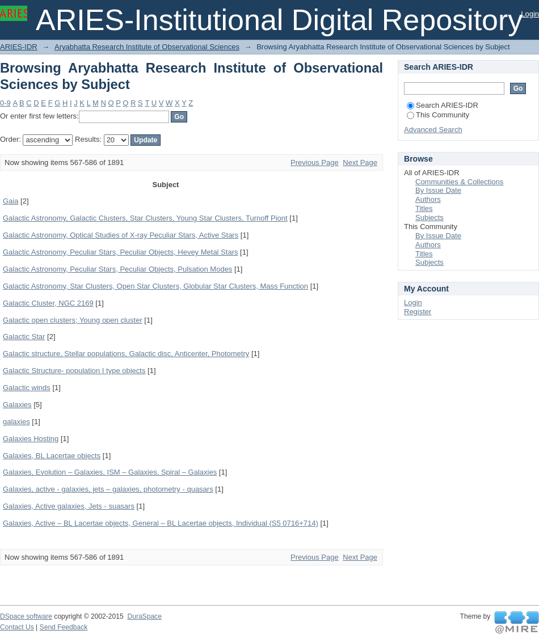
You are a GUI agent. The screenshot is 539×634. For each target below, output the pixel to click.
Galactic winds (26, 387)
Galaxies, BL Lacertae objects (51, 455)
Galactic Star (24, 336)
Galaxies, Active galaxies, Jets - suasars (68, 506)
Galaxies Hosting (30, 438)
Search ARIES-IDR (442, 105)
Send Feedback (64, 627)
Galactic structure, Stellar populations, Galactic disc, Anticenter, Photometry (126, 353)
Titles (424, 208)
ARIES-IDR (18, 47)
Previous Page (314, 162)
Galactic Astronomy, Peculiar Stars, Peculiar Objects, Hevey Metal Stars (120, 252)
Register (417, 311)
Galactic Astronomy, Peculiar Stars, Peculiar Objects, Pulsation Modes (117, 269)
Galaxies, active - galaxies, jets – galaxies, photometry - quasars (108, 489)
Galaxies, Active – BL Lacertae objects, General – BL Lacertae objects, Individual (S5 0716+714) (160, 523)
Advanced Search (433, 129)
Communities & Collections (459, 181)
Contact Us (17, 627)
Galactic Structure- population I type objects (74, 370)
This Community (438, 115)
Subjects (429, 217)
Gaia (10, 201)
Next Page (360, 162)
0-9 (5, 103)
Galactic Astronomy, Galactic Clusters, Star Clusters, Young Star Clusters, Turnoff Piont (145, 218)
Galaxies (17, 404)
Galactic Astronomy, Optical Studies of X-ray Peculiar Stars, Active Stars (120, 235)
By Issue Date (438, 190)
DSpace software (26, 616)
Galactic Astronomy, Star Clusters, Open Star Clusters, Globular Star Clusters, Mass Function (155, 286)
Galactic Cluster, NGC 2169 (48, 303)
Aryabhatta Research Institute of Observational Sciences (146, 47)
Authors (428, 199)
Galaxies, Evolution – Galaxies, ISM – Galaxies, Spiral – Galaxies (110, 472)
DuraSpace (144, 616)
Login (530, 14)
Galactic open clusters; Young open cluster (72, 320)
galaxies (16, 421)
